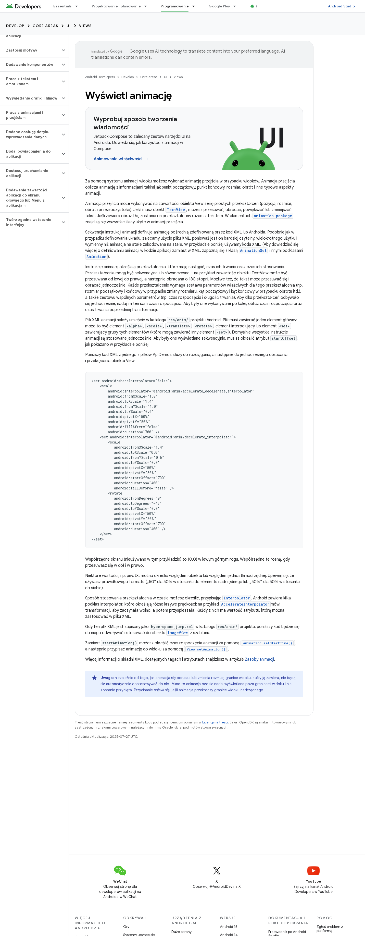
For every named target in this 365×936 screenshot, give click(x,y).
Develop (15, 25)
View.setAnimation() (206, 649)
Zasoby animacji (259, 659)
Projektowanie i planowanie (116, 6)
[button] (30, 50)
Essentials (62, 6)
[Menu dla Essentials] (79, 6)
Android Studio (341, 6)
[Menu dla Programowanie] (196, 6)
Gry (126, 926)
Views (85, 25)
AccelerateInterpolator (245, 604)
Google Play (219, 6)
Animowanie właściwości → (121, 159)
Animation (96, 256)
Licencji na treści (215, 722)
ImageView (178, 632)
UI (69, 25)
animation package (273, 215)
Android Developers (100, 77)
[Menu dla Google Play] (237, 6)
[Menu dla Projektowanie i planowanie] (148, 6)
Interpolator (237, 598)
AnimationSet (253, 250)
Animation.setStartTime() (267, 643)
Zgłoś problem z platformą (330, 928)
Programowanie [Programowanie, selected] (175, 6)
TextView (176, 209)
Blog (260, 6)
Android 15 (228, 926)
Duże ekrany (181, 931)
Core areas (45, 25)
